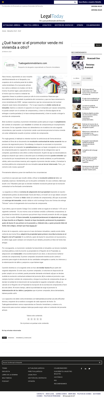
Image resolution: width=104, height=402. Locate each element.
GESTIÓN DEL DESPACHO (37, 378)
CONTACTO (40, 394)
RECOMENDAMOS (60, 384)
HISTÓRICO (58, 377)
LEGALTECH (32, 375)
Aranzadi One (93, 58)
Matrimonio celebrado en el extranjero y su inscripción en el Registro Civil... (90, 134)
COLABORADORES (60, 368)
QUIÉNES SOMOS (61, 394)
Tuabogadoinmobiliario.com (32, 63)
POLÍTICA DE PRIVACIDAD (52, 396)
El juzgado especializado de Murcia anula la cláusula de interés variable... (90, 143)
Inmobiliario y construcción (23, 337)
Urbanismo (11, 337)
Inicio (4, 31)
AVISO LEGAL (50, 394)
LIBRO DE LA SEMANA (10, 375)
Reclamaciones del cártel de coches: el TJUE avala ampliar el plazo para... (90, 168)
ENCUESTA (6, 371)
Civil (19, 31)
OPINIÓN (31, 381)
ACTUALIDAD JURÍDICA (36, 368)
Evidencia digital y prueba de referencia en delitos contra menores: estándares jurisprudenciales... (90, 116)
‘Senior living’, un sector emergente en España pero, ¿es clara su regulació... (89, 159)
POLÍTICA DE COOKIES (84, 394)
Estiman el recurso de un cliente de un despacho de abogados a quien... (90, 125)
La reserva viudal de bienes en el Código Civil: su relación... (90, 107)
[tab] (76, 78)
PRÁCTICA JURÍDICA (35, 371)
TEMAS (4, 368)
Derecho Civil (12, 31)
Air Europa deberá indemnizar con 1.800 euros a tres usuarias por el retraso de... (90, 92)
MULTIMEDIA (7, 378)
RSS (55, 380)
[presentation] (76, 78)
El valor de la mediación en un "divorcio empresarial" (90, 99)
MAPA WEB (72, 394)
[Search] (75, 2)
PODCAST (5, 381)
